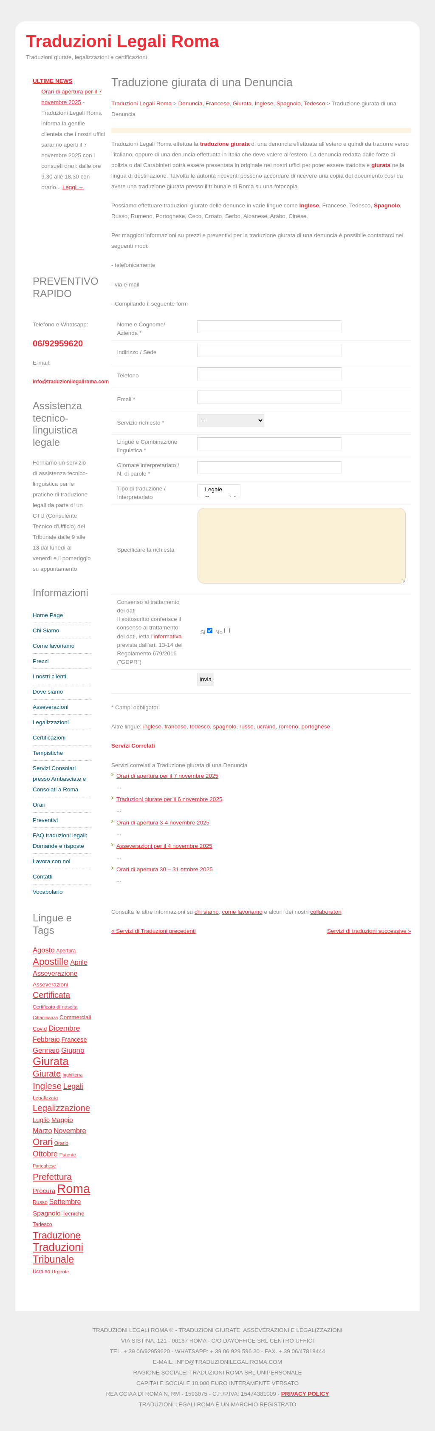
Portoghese (44, 1165)
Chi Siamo (46, 630)
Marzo (42, 1130)
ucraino (266, 726)
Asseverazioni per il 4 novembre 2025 (164, 846)
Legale (219, 490)
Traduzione (57, 1235)
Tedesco (42, 1224)
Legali (73, 1086)
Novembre (70, 1131)
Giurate (47, 1073)
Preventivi (45, 820)
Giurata (51, 1061)
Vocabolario (48, 892)
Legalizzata (45, 1097)
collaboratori (326, 912)
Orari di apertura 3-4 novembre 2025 (162, 822)
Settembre (65, 1201)
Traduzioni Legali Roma (141, 103)
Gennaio (46, 1050)
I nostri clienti (49, 676)
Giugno (73, 1050)
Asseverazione (55, 973)
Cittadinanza (45, 1017)
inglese (152, 726)
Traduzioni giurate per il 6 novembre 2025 (169, 799)
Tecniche (73, 1213)
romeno (288, 726)
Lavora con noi (52, 861)
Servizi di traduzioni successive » (369, 931)
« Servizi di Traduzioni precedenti (153, 931)
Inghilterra (72, 1074)
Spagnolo (47, 1213)
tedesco (200, 726)
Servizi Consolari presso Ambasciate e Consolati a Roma (59, 779)
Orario (61, 1143)
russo (247, 726)
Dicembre (64, 1028)
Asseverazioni (50, 707)
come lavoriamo (242, 912)
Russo (40, 1202)
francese (175, 726)
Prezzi (41, 661)
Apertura (66, 951)
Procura (44, 1190)
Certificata (51, 995)
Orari (39, 805)
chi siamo (207, 912)
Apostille (50, 961)
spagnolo (224, 726)
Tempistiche (48, 753)
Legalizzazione (61, 1108)
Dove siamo (48, 692)
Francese (74, 1039)
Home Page (48, 615)
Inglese (47, 1086)
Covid (40, 1029)
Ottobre (45, 1154)
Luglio (41, 1119)
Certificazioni (49, 737)
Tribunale (53, 1259)
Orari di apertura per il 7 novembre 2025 (167, 776)
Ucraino (41, 1272)
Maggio (62, 1119)
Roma (73, 1189)
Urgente (60, 1271)
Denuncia (190, 103)
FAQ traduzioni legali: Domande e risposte (60, 840)
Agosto (44, 950)
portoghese (315, 726)
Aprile (79, 962)
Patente (67, 1154)
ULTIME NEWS (53, 81)
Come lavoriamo (53, 646)
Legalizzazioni (51, 722)
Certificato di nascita (55, 1006)
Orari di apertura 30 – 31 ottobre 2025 (164, 869)
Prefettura (52, 1177)
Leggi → (73, 187)
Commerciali (75, 1017)
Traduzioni (58, 1247)
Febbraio (46, 1039)
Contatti (43, 876)
